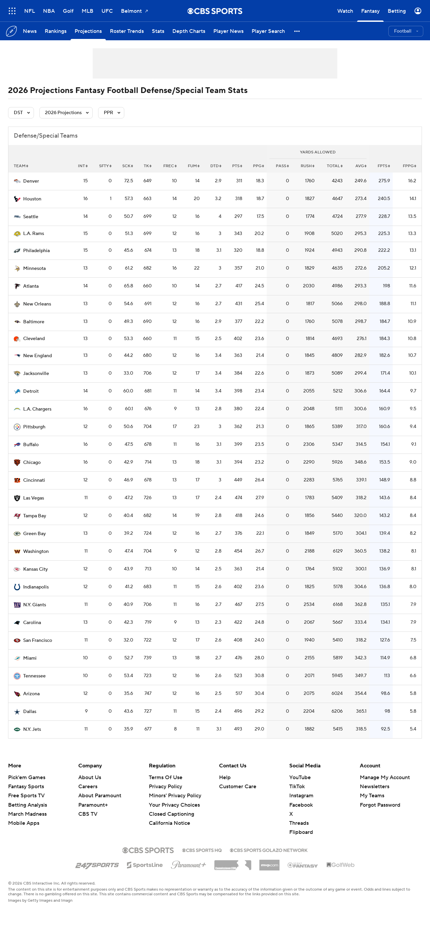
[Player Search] (268, 31)
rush (307, 166)
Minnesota (34, 269)
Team (21, 166)
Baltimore (33, 322)
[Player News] (228, 31)
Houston (32, 199)
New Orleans (37, 304)
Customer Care (237, 786)
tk (148, 166)
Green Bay (34, 534)
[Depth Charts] (188, 31)
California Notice (169, 823)
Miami (30, 658)
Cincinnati (34, 480)
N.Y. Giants (34, 605)
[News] (30, 31)
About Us (89, 777)
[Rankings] (56, 31)
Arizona (31, 694)
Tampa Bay (34, 516)
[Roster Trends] (127, 31)
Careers (87, 786)
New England (37, 356)
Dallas (29, 712)
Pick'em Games (26, 777)
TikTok (297, 786)
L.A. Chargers (37, 409)
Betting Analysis (27, 805)
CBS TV (87, 814)
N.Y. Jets (32, 729)
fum (194, 166)
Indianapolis (36, 587)
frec (170, 166)
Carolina (32, 623)
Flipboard (301, 832)
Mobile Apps (23, 823)
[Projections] (88, 31)
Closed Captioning (171, 814)
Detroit (31, 391)
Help (225, 777)
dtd (215, 166)
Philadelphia (36, 251)
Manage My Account (385, 777)
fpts (384, 166)
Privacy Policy (165, 786)
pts (237, 166)
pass (282, 166)
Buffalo (31, 445)
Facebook (301, 805)
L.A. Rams (33, 234)
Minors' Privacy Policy (175, 795)
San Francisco (37, 640)
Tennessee (34, 676)
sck (127, 166)
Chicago (32, 463)
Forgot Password (380, 805)
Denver (31, 181)
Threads (299, 823)
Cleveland (34, 339)
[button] (297, 31)
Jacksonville (36, 374)
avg (361, 166)
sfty (105, 166)
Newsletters (374, 786)
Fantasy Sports (26, 786)
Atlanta (31, 286)
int (83, 166)
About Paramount (99, 795)
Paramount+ (93, 805)
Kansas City (35, 569)
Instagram (301, 795)
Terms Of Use (165, 777)
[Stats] (158, 31)
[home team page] (17, 181)
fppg (409, 166)
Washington (36, 552)
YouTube (300, 777)
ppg (258, 166)
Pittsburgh (34, 427)
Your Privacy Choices (174, 805)
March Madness (27, 814)
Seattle (30, 217)
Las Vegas (33, 498)
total (335, 166)
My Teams (372, 795)
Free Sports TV (26, 795)
